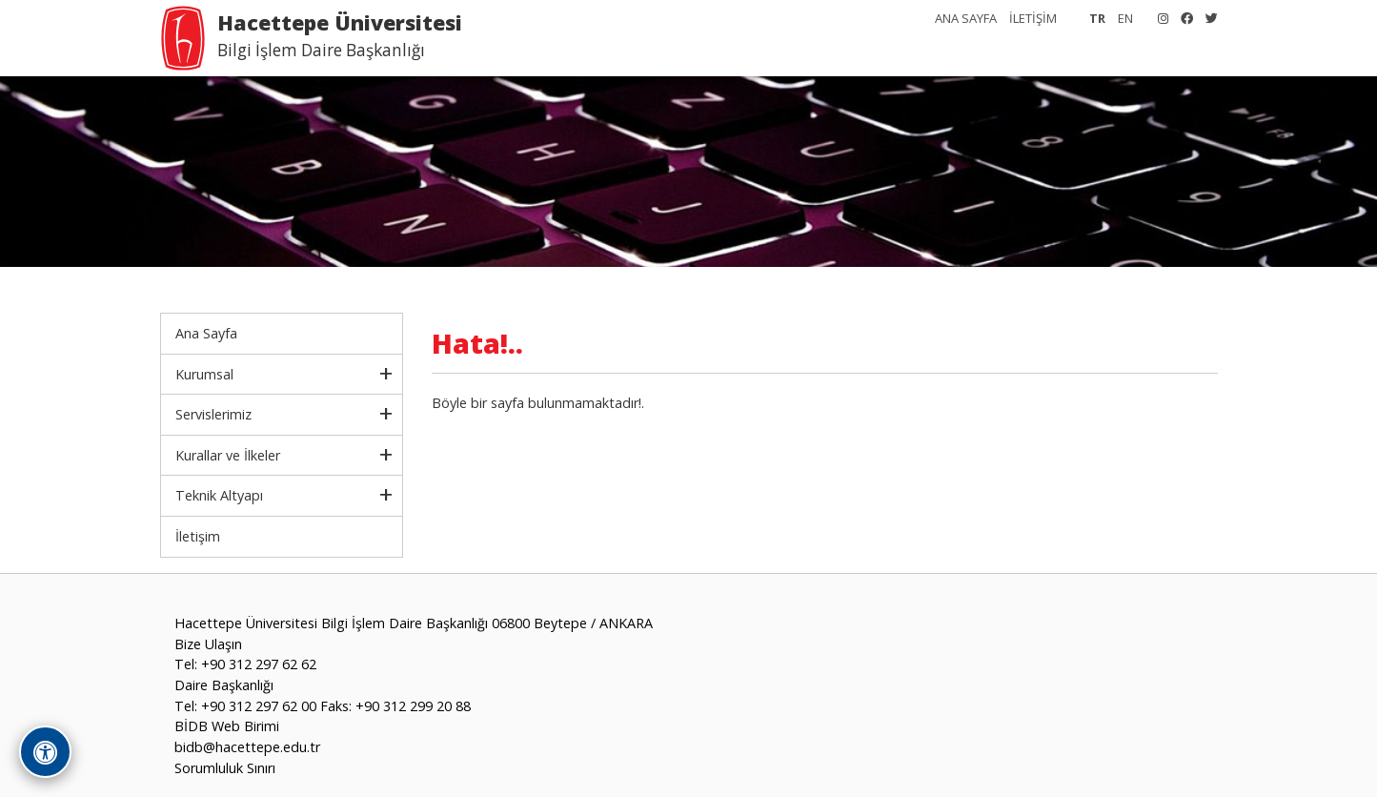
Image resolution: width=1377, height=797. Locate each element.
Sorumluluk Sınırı (224, 768)
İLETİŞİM (1033, 18)
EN (1125, 18)
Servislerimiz (213, 414)
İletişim (197, 536)
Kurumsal (204, 374)
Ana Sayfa (206, 333)
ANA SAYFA (966, 18)
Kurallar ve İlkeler (227, 455)
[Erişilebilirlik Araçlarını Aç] (45, 751)
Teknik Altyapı (219, 495)
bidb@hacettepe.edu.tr (247, 747)
